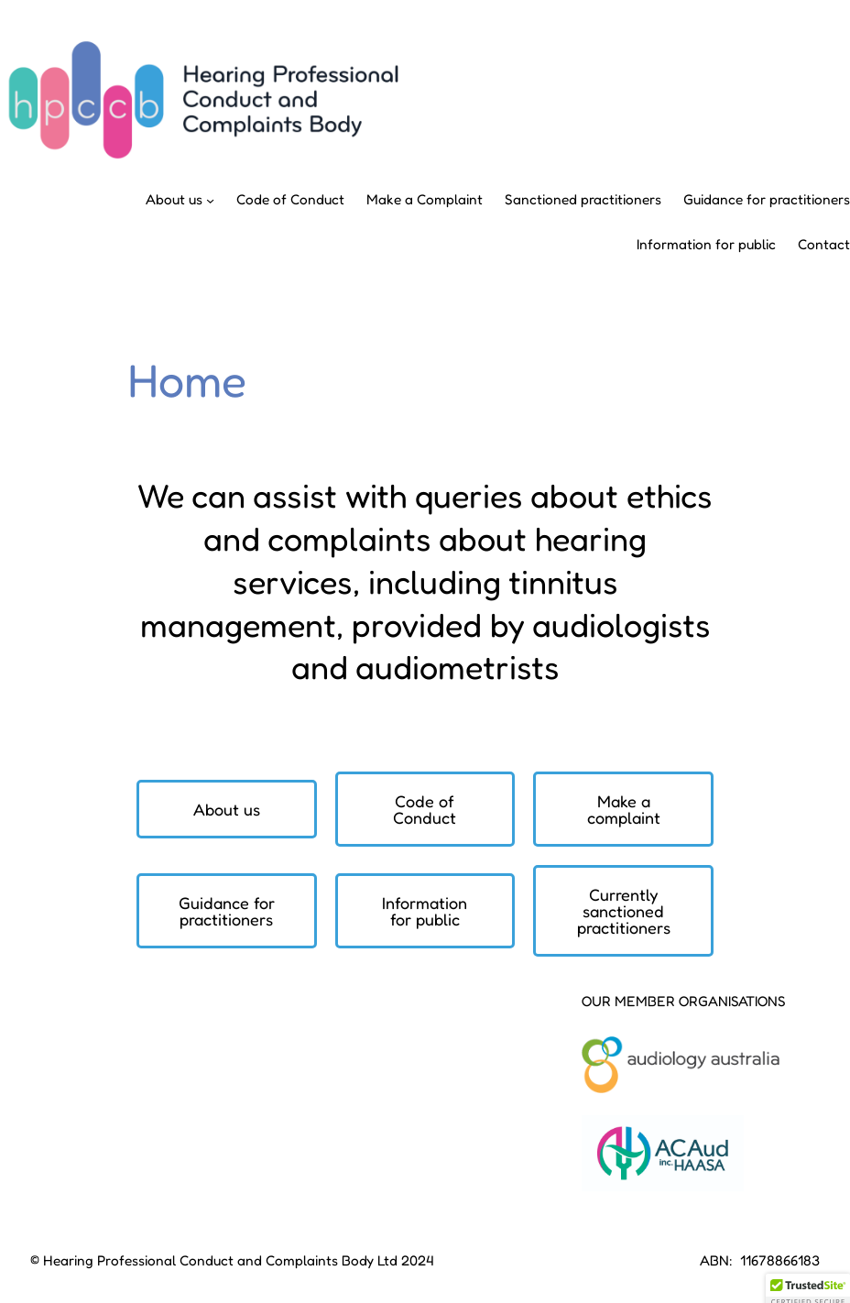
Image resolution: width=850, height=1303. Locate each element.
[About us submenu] (210, 200)
